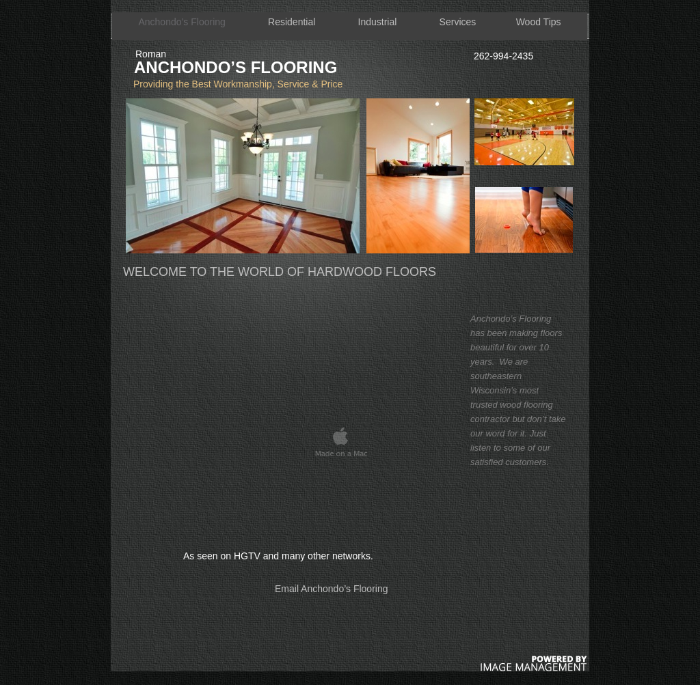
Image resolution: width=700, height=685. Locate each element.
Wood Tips (538, 21)
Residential (291, 21)
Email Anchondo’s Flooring (331, 588)
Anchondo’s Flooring (181, 21)
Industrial (377, 21)
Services (458, 21)
